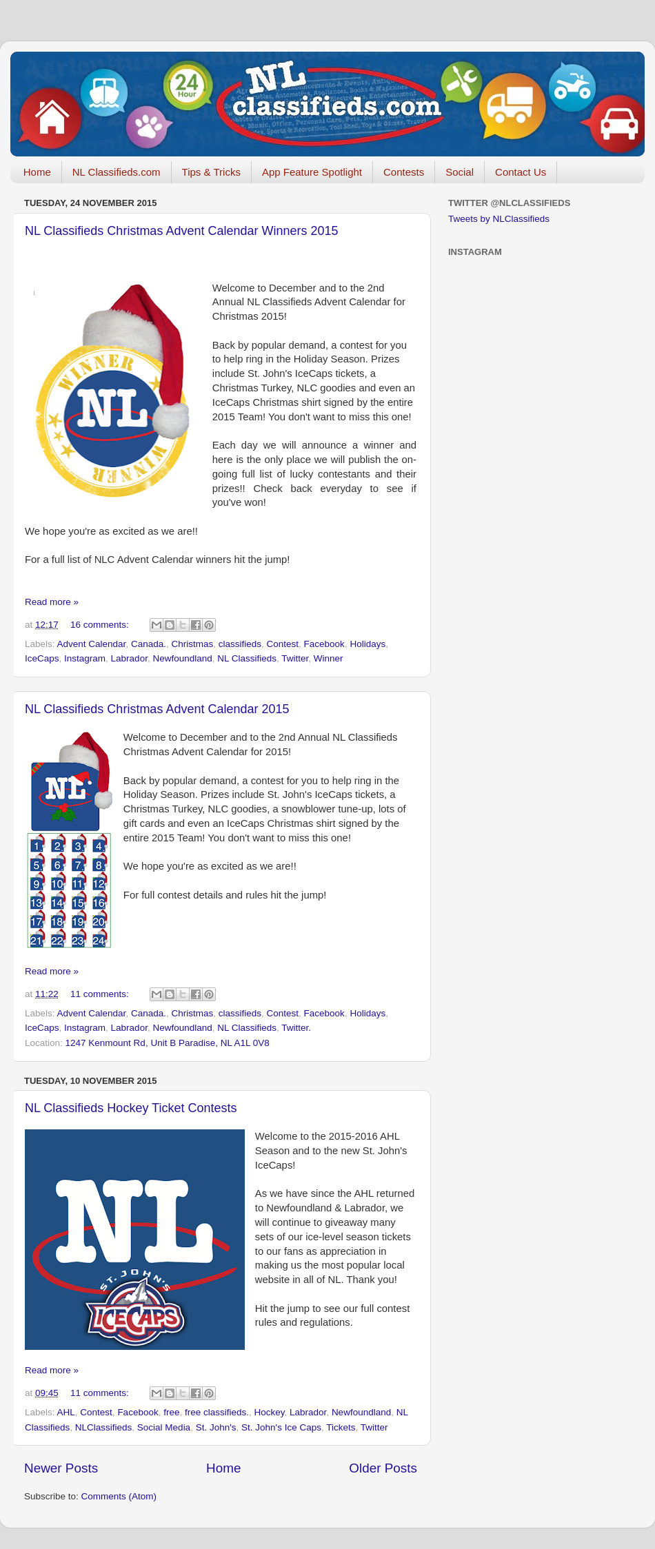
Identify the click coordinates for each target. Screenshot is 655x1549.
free (171, 1412)
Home (37, 172)
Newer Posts (61, 1468)
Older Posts (383, 1468)
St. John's (216, 1427)
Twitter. (296, 1028)
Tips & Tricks (211, 172)
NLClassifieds (103, 1427)
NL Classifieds (246, 658)
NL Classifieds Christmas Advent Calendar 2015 (157, 709)
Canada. (148, 644)
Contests (403, 172)
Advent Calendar (91, 644)
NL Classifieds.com (116, 172)
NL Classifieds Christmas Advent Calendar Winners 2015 (182, 231)
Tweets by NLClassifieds (499, 219)
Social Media (163, 1427)
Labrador (129, 658)
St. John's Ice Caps (281, 1427)
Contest (283, 644)
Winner (328, 658)
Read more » (52, 602)
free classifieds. (217, 1412)
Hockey (269, 1412)
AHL (66, 1412)
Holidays (367, 644)
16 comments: (101, 624)
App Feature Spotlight (312, 172)
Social (459, 172)
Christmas (192, 644)
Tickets (340, 1427)
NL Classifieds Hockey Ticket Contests (130, 1108)
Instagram (84, 658)
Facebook (324, 644)
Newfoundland (182, 658)
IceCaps (42, 658)
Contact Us (520, 172)
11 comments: (101, 994)
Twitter (294, 658)
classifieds (240, 644)
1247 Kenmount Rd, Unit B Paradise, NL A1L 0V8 (168, 1043)
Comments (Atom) (119, 1496)
